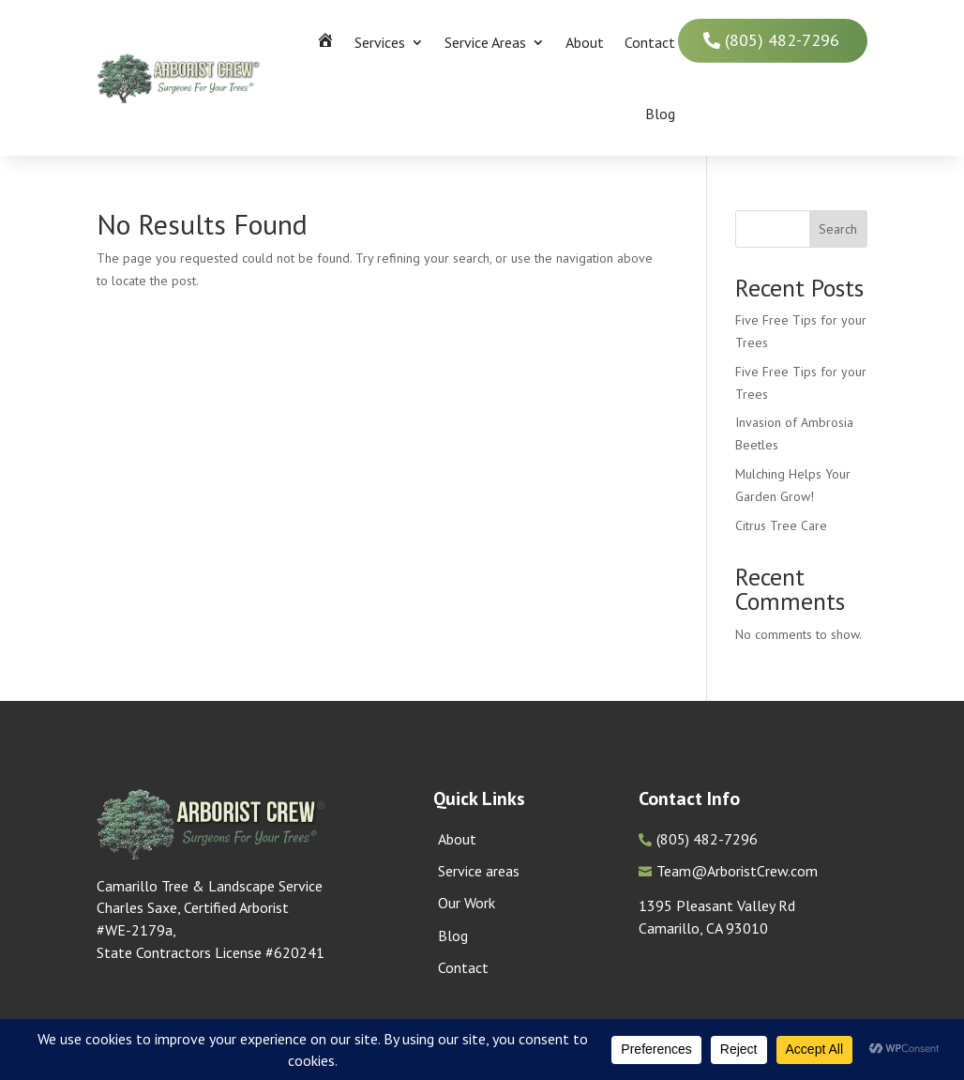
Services (379, 42)
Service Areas (485, 42)
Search (838, 229)
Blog (660, 113)
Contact (650, 42)
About (584, 42)
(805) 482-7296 (782, 40)
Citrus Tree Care (781, 525)
